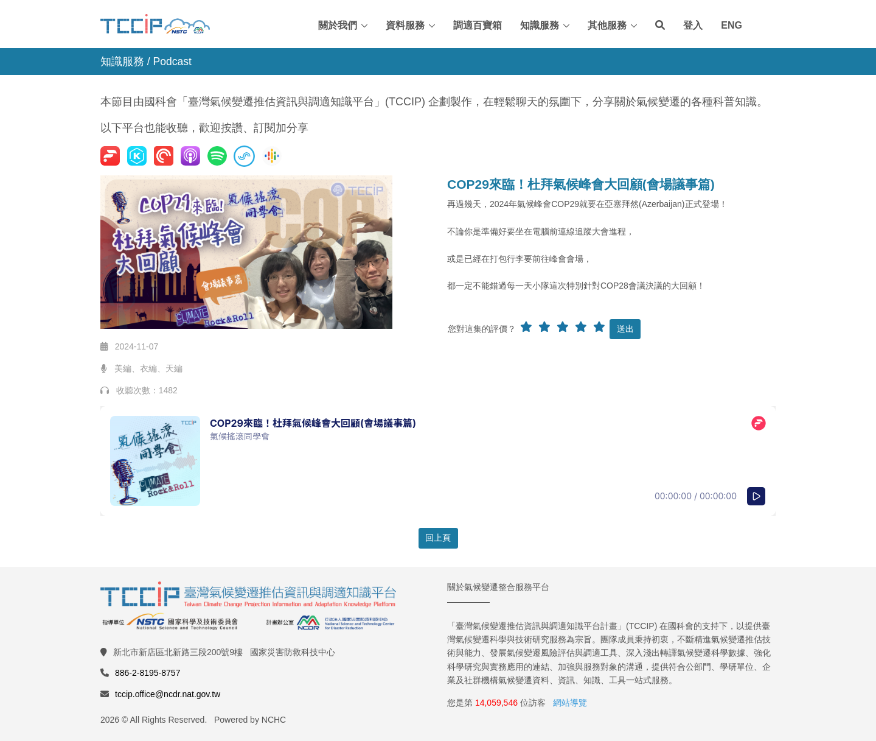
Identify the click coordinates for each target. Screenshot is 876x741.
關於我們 (337, 25)
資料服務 (405, 25)
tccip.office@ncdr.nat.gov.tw (167, 694)
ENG (731, 25)
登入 (693, 25)
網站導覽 (570, 703)
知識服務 (539, 25)
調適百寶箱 (477, 25)
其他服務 (607, 25)
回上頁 (438, 538)
